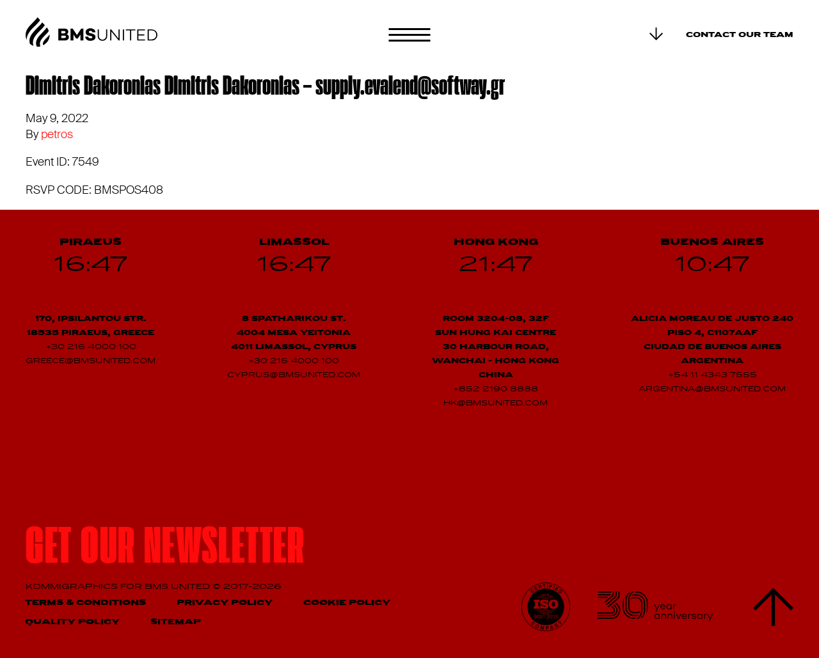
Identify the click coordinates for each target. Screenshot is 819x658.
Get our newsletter (165, 550)
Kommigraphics (73, 587)
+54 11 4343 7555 (712, 375)
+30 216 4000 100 (90, 347)
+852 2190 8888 (495, 389)
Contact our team (739, 35)
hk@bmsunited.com (495, 403)
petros (57, 134)
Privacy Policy (225, 603)
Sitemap (175, 622)
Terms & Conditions (85, 603)
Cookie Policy (346, 603)
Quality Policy (72, 622)
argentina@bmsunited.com (712, 389)
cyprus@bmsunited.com (293, 375)
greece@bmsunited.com (90, 361)
